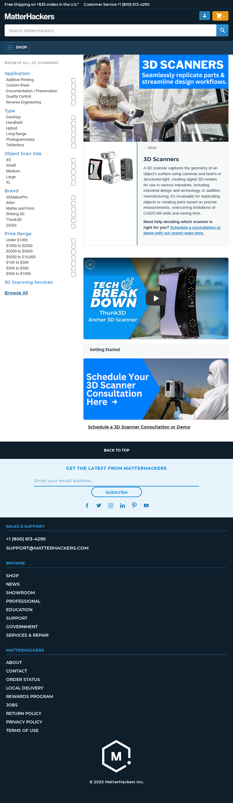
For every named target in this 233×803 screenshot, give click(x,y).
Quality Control (18, 96)
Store (152, 148)
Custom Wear (17, 85)
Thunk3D (14, 219)
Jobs (12, 705)
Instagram (110, 505)
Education (19, 609)
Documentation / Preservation (31, 91)
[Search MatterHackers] (222, 30)
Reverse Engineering (23, 102)
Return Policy (23, 713)
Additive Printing (20, 79)
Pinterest (134, 505)
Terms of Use (22, 730)
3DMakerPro (17, 197)
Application (17, 73)
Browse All (16, 293)
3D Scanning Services (28, 282)
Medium (13, 171)
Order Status (23, 679)
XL (8, 182)
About (14, 662)
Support (16, 618)
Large (11, 176)
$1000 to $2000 (19, 245)
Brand (12, 191)
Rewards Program (29, 696)
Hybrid (11, 128)
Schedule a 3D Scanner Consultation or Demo (139, 427)
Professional (23, 601)
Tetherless (15, 145)
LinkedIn (122, 505)
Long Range (16, 133)
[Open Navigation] (17, 47)
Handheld (14, 122)
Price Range (18, 233)
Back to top (117, 450)
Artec (10, 202)
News (13, 584)
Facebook (87, 505)
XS (8, 160)
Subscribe (117, 492)
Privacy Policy (24, 722)
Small (11, 165)
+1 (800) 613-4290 (133, 4)
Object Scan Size (23, 153)
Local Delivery (24, 688)
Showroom (20, 592)
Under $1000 (17, 240)
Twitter (98, 505)
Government (22, 626)
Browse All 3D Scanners (32, 63)
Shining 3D (15, 214)
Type (10, 111)
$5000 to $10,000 (20, 257)
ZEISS (11, 225)
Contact (16, 671)
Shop (12, 575)
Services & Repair (27, 635)
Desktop (13, 117)
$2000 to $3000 (19, 251)
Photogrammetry (20, 139)
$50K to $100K (18, 273)
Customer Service (100, 4)
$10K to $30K (17, 262)
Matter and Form (20, 208)
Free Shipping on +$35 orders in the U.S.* (42, 4)
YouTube (146, 505)
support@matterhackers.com (47, 548)
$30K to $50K (17, 268)
